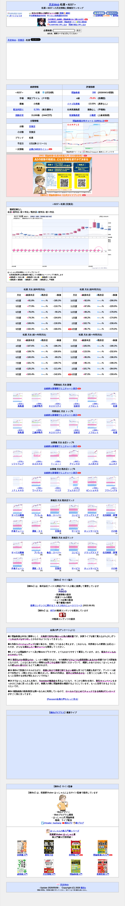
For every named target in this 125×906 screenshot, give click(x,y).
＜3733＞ (20, 461)
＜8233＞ (20, 404)
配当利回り (18, 109)
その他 (114, 531)
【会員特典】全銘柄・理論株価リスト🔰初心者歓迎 (67, 22)
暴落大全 (49, 855)
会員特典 (98, 16)
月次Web (54, 4)
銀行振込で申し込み (77, 25)
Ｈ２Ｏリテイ (55, 406)
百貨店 (21, 40)
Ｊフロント (93, 406)
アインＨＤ (75, 464)
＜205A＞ (39, 461)
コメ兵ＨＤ (93, 464)
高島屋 (21, 406)
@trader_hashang (51, 823)
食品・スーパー (54, 515)
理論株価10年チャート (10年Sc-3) (88, 121)
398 (94, 92)
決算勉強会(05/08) (37, 16)
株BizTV (67, 823)
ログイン (112, 13)
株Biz (83, 888)
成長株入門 (22, 874)
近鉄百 (77, 406)
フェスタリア (73, 490)
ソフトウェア (17, 464)
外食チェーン (17, 531)
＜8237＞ (114, 404)
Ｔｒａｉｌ (56, 464)
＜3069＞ (20, 488)
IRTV (52, 610)
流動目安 (19, 115)
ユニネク (113, 464)
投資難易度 (74, 115)
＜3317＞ (114, 488)
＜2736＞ (76, 488)
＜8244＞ (76, 404)
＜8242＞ (58, 404)
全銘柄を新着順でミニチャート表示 (60, 388)
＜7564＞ (39, 488)
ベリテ (58, 490)
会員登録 (99, 13)
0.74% (37, 109)
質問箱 (114, 16)
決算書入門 (22, 855)
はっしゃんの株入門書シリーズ (62, 831)
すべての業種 (17, 515)
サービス (76, 531)
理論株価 (75, 92)
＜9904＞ (58, 488)
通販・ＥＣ (37, 531)
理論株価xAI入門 (101, 855)
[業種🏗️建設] (64, 13)
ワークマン (37, 490)
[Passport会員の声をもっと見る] (62, 699)
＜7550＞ (95, 488)
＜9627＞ (76, 461)
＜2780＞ (95, 461)
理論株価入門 (76, 874)
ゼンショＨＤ (92, 490)
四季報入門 (74, 855)
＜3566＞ (114, 461)
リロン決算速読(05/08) (57, 16)
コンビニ (76, 515)
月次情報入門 (49, 874)
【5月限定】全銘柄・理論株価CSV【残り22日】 (65, 19)
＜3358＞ (58, 461)
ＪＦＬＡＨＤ (17, 490)
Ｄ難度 (92, 115)
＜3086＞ (95, 404)
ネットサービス (91, 531)
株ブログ (78, 823)
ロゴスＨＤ (37, 464)
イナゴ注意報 (73, 104)
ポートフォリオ (14, 16)
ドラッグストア (91, 515)
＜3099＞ (39, 404)
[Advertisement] (62, 61)
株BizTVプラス (57, 712)
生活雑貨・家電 (110, 515)
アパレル (38, 515)
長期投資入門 (103, 874)
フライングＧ (111, 490)
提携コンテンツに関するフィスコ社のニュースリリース (56, 605)
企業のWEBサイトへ (38, 149)
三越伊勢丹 (37, 406)
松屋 (115, 406)
